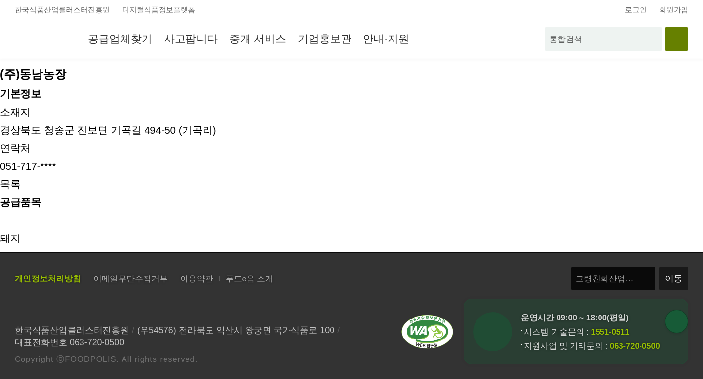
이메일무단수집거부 (130, 278)
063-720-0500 (635, 345)
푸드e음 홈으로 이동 (41, 39)
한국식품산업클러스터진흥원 (62, 9)
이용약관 (196, 278)
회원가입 (673, 9)
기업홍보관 (325, 39)
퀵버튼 (676, 321)
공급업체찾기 (120, 39)
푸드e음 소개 (250, 278)
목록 (10, 184)
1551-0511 (610, 331)
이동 (673, 278)
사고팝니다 (191, 39)
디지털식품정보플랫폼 (158, 9)
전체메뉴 (676, 39)
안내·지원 (386, 39)
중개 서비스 (257, 39)
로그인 (636, 9)
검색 (650, 39)
